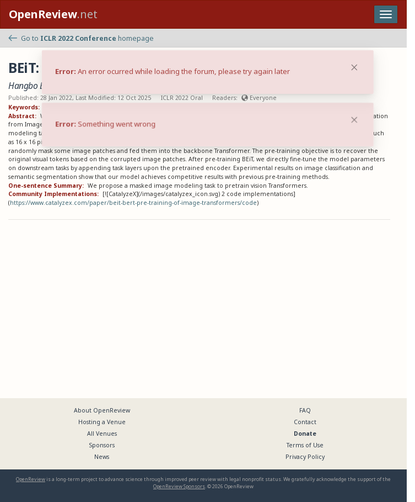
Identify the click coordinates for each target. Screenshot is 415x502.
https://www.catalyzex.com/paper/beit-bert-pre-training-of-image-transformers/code (133, 203)
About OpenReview (102, 410)
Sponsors (102, 445)
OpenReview (30, 479)
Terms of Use (305, 445)
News (101, 457)
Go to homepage (81, 38)
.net (53, 14)
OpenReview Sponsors (179, 486)
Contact (305, 422)
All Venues (102, 433)
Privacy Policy (305, 457)
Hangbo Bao (30, 86)
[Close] (354, 120)
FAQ (305, 410)
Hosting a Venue (102, 422)
